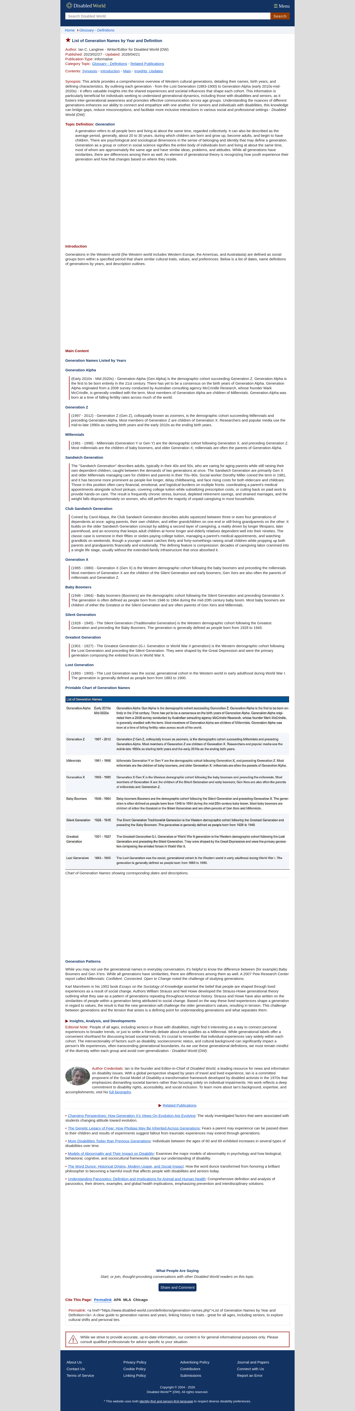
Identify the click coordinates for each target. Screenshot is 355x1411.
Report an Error (250, 1375)
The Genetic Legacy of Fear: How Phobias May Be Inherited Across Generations (134, 1128)
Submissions (190, 1375)
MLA (127, 1300)
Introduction (110, 71)
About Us (74, 1362)
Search (280, 16)
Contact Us (76, 1369)
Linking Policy (135, 1375)
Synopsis (89, 71)
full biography (120, 1092)
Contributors (190, 1369)
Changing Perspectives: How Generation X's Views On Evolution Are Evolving (131, 1115)
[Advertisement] (177, 203)
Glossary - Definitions (109, 64)
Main (127, 71)
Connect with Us (250, 1369)
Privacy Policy (135, 1362)
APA (117, 1300)
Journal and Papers (253, 1362)
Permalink (103, 1300)
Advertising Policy (194, 1362)
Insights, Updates (148, 71)
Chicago (140, 1300)
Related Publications (147, 64)
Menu (281, 6)
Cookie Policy (135, 1369)
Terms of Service (80, 1375)
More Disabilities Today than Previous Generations (109, 1141)
